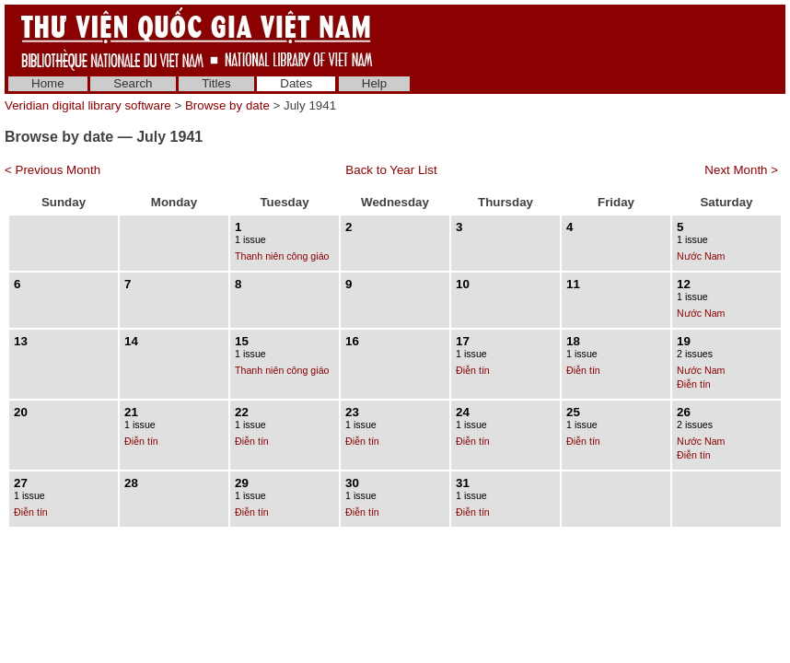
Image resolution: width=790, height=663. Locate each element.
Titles (216, 83)
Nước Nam (701, 256)
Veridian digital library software (88, 105)
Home (47, 83)
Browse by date (227, 105)
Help (374, 83)
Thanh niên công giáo (282, 256)
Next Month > (741, 170)
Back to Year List (390, 170)
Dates (296, 83)
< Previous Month (52, 170)
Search (132, 83)
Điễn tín (473, 370)
